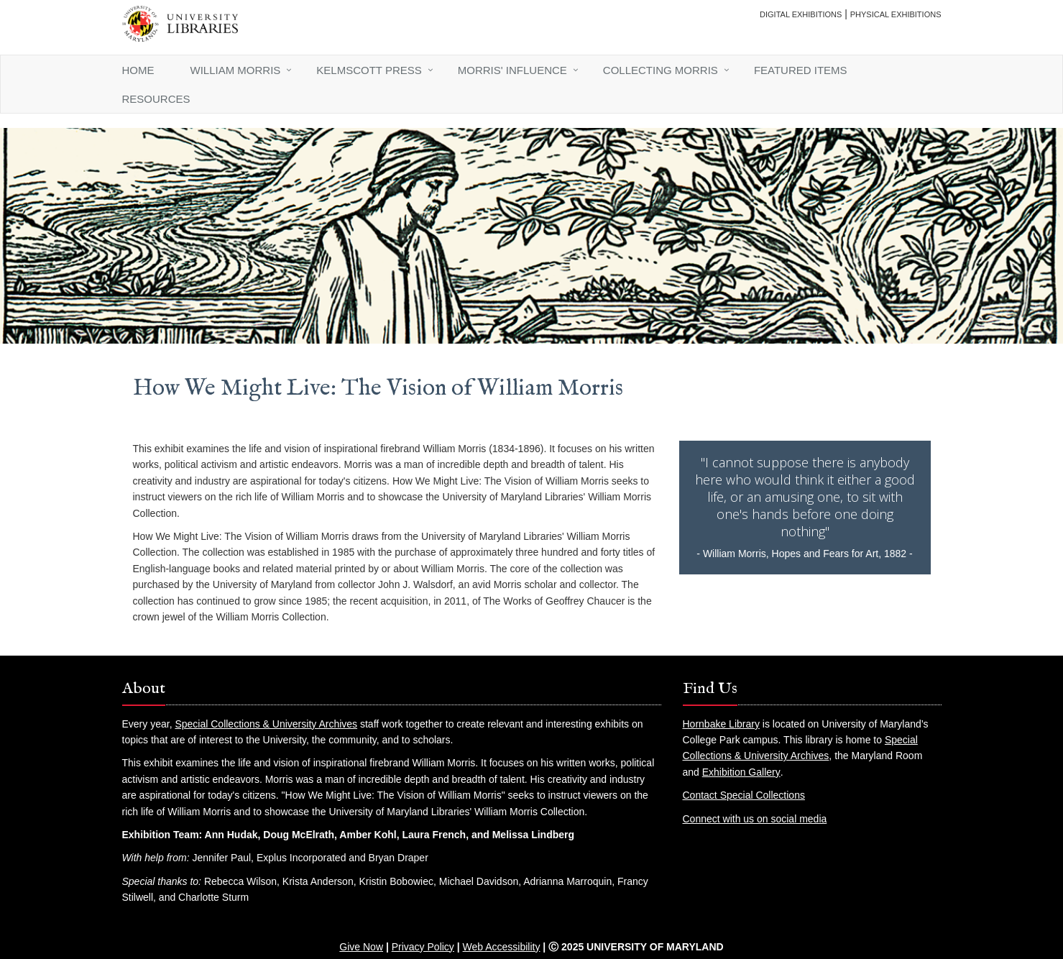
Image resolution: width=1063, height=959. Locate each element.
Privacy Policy (423, 947)
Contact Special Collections (744, 795)
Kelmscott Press (368, 70)
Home (138, 70)
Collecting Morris (660, 70)
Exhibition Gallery (741, 772)
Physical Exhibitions (896, 14)
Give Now (361, 947)
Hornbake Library (721, 724)
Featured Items (800, 70)
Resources (156, 99)
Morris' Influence (512, 70)
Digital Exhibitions (801, 14)
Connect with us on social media (755, 819)
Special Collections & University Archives (266, 724)
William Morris (235, 70)
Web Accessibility (501, 947)
